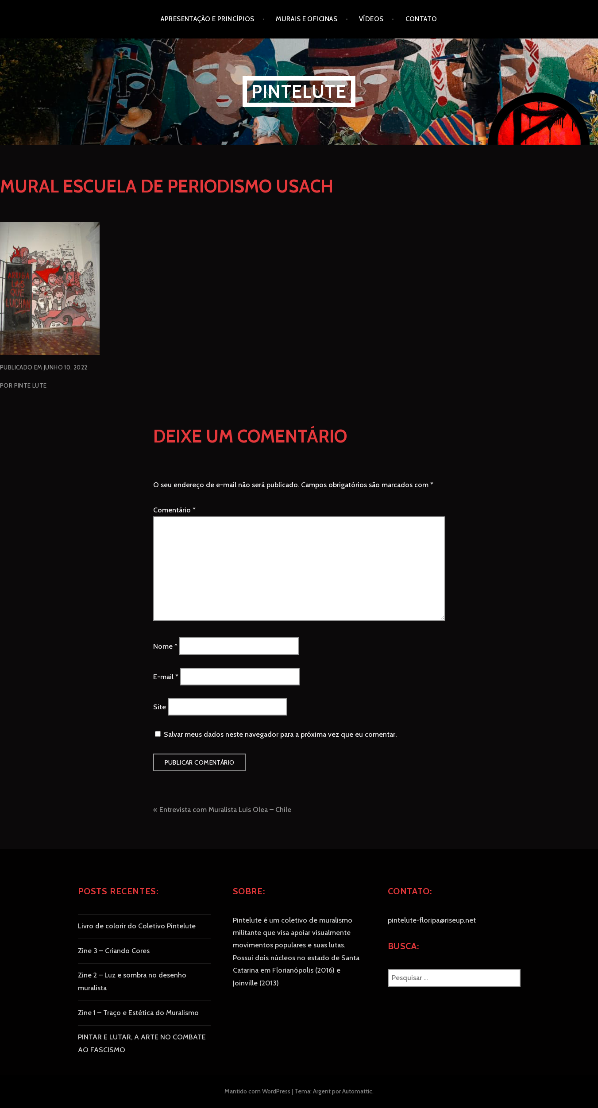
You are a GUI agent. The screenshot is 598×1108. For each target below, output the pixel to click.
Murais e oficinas (306, 19)
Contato (421, 19)
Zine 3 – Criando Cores (114, 950)
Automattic (357, 1091)
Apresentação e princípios (207, 19)
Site (159, 707)
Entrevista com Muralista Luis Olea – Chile (225, 809)
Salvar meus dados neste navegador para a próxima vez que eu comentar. (280, 734)
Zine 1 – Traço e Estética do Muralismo (138, 1012)
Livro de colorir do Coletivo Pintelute (137, 926)
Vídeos (371, 19)
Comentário (174, 510)
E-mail (165, 676)
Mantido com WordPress (257, 1091)
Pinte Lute (30, 385)
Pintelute (299, 91)
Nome (165, 646)
